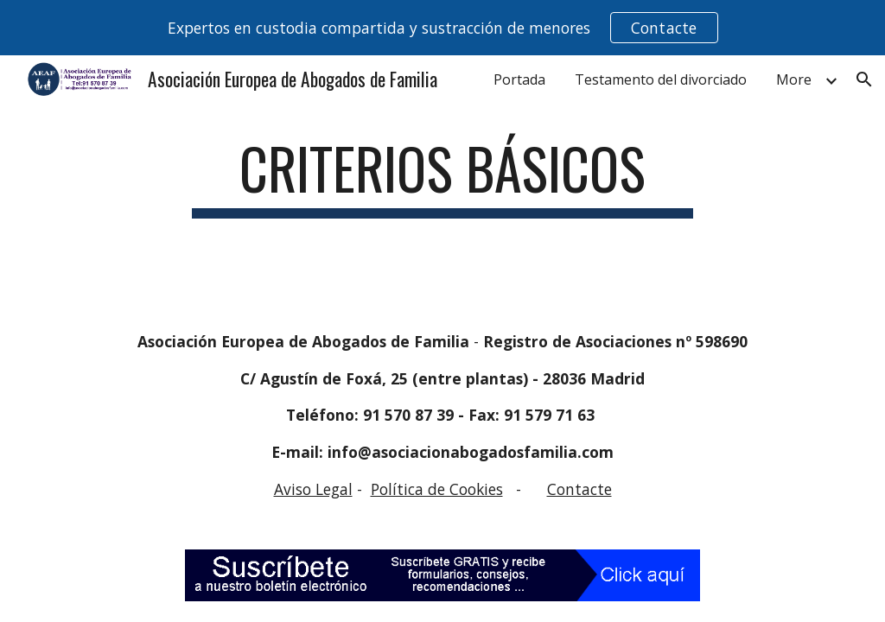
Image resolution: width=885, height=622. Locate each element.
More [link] (794, 79)
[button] (864, 79)
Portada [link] (519, 79)
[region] (442, 27)
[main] (442, 176)
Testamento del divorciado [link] (661, 79)
